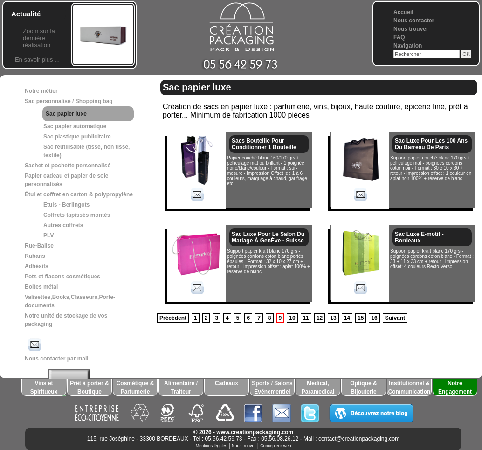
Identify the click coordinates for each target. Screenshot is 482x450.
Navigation (407, 45)
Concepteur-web (275, 445)
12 (320, 318)
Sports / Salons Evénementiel (272, 387)
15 (361, 318)
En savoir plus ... (37, 59)
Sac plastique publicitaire (77, 136)
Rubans (35, 256)
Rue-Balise (39, 245)
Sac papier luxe (66, 114)
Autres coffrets (63, 225)
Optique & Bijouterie (363, 387)
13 (333, 318)
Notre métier (41, 91)
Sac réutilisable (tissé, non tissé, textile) (86, 151)
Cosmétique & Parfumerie (135, 387)
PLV (48, 235)
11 (306, 318)
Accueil (403, 12)
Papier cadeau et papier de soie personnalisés (66, 180)
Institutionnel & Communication (409, 387)
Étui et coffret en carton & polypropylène (79, 194)
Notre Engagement (455, 387)
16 (374, 318)
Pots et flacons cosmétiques (62, 276)
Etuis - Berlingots (66, 204)
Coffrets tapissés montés (76, 215)
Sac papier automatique (74, 126)
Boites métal (41, 287)
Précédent (172, 318)
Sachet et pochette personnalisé (67, 165)
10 (292, 318)
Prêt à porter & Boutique (89, 387)
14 (347, 318)
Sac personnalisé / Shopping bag (69, 101)
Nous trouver (410, 29)
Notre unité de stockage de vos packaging (66, 319)
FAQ (399, 37)
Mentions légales (211, 445)
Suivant (395, 318)
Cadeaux (226, 383)
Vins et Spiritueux (44, 387)
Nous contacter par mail (57, 349)
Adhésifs (36, 266)
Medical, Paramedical (318, 387)
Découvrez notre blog (371, 413)
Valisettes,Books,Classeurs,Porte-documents (70, 301)
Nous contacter (413, 20)
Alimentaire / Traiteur (181, 387)
